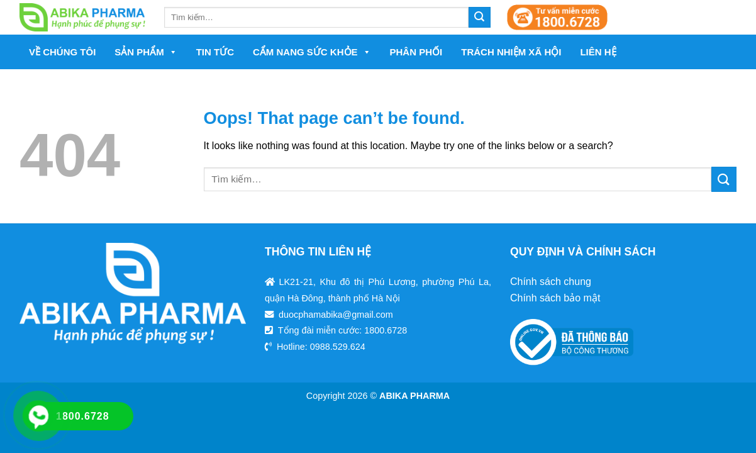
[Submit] (724, 179)
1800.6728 (385, 330)
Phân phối (416, 52)
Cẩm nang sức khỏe (312, 52)
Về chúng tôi (62, 52)
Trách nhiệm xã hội (511, 52)
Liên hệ (598, 52)
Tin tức (215, 52)
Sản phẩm (145, 52)
